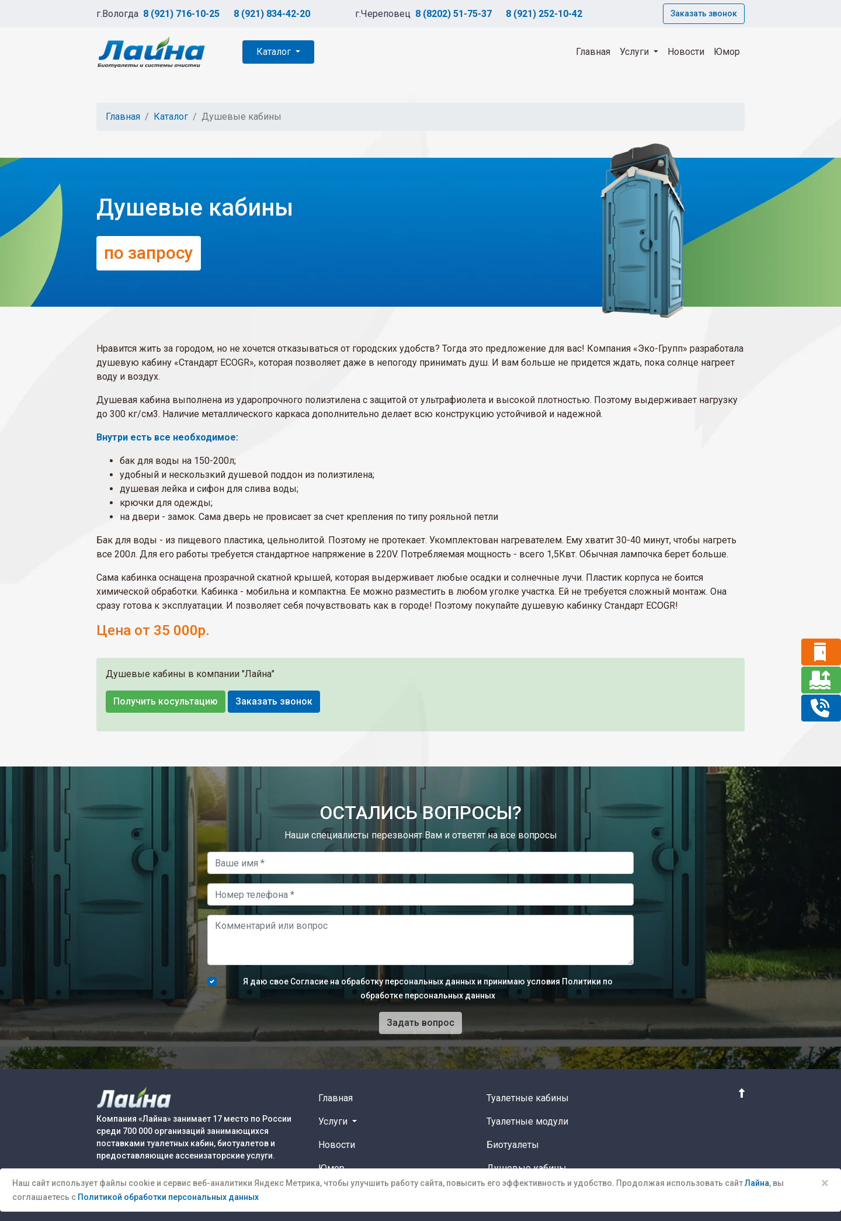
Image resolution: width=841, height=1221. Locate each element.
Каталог (274, 51)
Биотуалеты (512, 1144)
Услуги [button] (635, 51)
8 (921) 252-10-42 (544, 13)
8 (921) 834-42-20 (272, 13)
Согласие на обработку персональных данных (382, 981)
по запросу (148, 253)
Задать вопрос (420, 1022)
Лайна (757, 1183)
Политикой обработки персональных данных (168, 1197)
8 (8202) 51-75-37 (453, 13)
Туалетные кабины (527, 1098)
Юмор (727, 51)
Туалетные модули (527, 1121)
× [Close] (825, 1183)
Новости (686, 51)
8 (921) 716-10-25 (181, 13)
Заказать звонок (703, 13)
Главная (593, 51)
